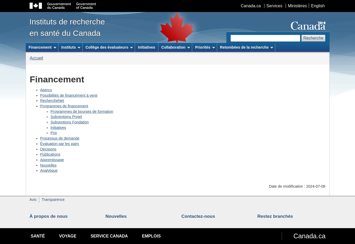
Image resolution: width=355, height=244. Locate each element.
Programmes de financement (64, 106)
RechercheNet (52, 100)
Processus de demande (59, 138)
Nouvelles (48, 165)
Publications (50, 154)
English (318, 6)
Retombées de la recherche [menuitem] (246, 47)
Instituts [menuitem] (70, 47)
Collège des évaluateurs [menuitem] (109, 47)
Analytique (49, 170)
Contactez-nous (198, 216)
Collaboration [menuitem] (175, 47)
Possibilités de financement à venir (69, 95)
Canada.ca (251, 6)
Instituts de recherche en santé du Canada (67, 27)
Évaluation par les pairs (59, 144)
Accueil (36, 58)
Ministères (297, 6)
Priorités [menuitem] (205, 47)
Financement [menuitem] (42, 47)
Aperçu (46, 90)
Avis (33, 199)
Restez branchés (275, 216)
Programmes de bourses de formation (82, 111)
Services (274, 6)
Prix (54, 133)
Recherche (313, 38)
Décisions (48, 149)
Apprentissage (52, 160)
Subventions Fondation (70, 122)
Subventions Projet (66, 117)
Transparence (53, 199)
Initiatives (58, 128)
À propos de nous (49, 216)
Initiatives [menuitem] (146, 47)
